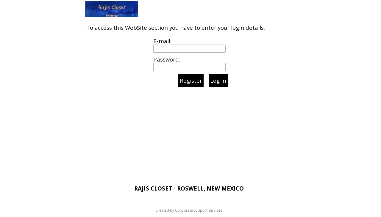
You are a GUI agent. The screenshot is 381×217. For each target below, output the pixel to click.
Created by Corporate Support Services (188, 210)
